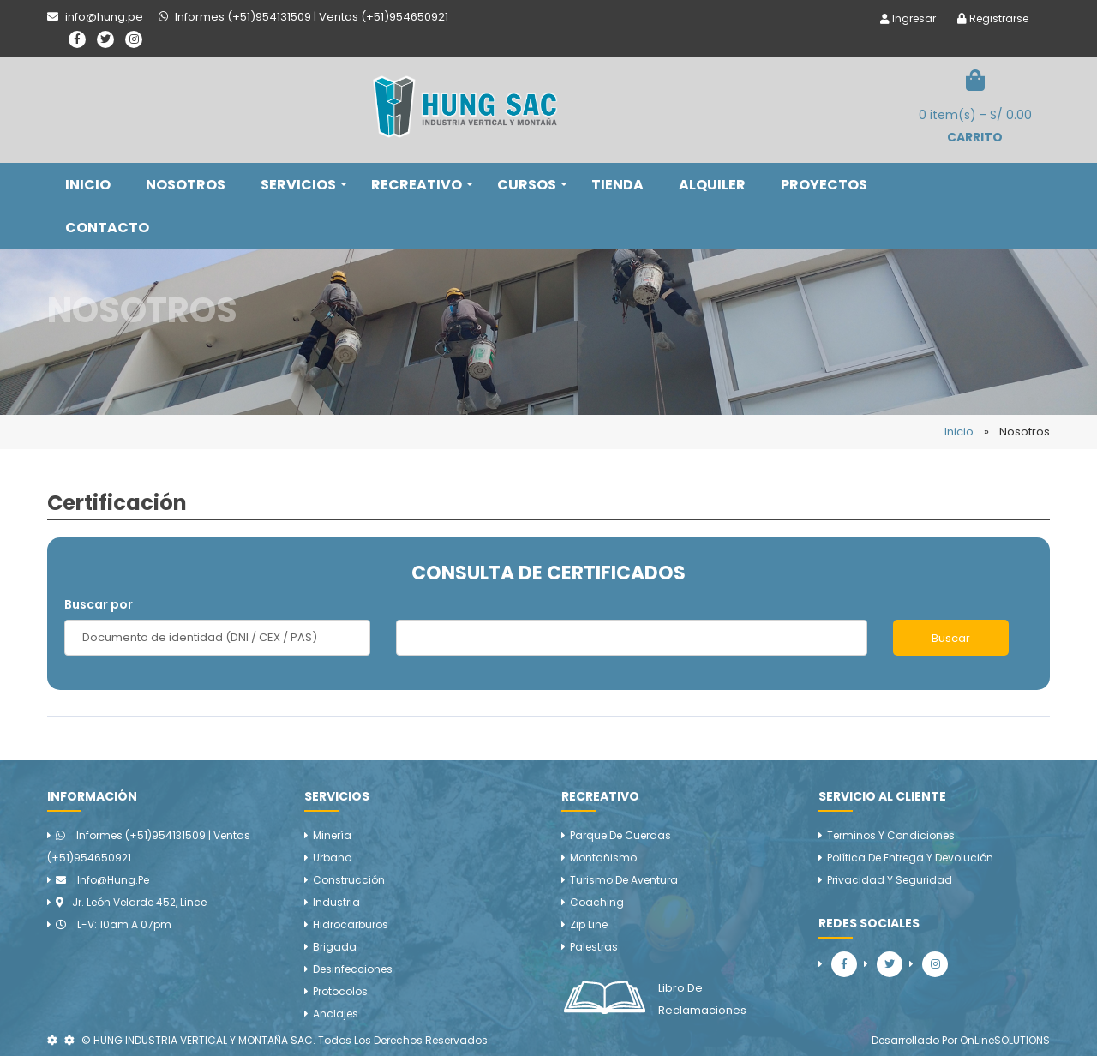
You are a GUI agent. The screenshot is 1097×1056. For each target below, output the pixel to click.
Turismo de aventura (624, 880)
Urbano (332, 857)
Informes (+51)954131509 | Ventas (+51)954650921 (148, 846)
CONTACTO (107, 227)
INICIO (88, 185)
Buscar (951, 638)
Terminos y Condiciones (891, 835)
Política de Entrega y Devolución (910, 857)
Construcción (349, 880)
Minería (332, 835)
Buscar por (98, 604)
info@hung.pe (102, 880)
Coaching (597, 902)
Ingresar (908, 18)
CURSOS (532, 185)
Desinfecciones (353, 969)
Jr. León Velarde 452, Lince (131, 902)
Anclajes (335, 1013)
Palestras (594, 946)
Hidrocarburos (350, 924)
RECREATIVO (422, 185)
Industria (336, 902)
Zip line (589, 924)
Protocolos (340, 991)
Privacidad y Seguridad (889, 880)
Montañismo (603, 857)
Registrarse (992, 18)
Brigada (335, 946)
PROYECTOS (824, 185)
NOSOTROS (185, 185)
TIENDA (617, 185)
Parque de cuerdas (620, 835)
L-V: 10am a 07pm (113, 924)
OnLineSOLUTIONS (1005, 1040)
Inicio (959, 431)
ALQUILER (712, 185)
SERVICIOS (304, 185)
